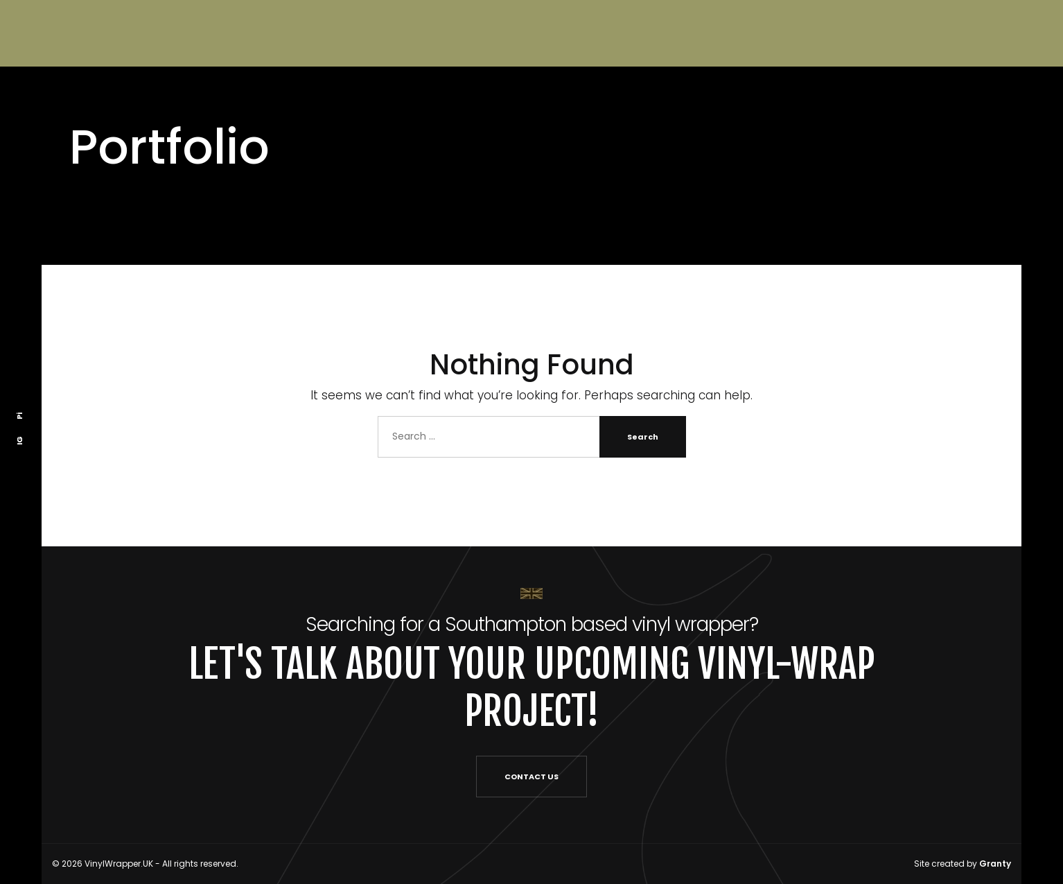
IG (19, 439)
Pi (19, 415)
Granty (995, 863)
